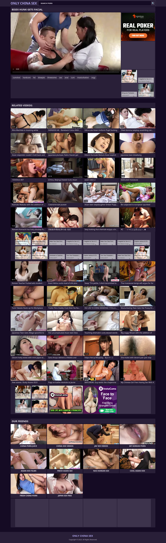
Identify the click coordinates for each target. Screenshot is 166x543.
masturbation (83, 77)
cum (73, 77)
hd (34, 77)
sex (60, 77)
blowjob (41, 77)
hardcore (27, 77)
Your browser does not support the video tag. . (66, 43)
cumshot (16, 77)
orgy (93, 77)
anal (66, 77)
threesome (52, 77)
